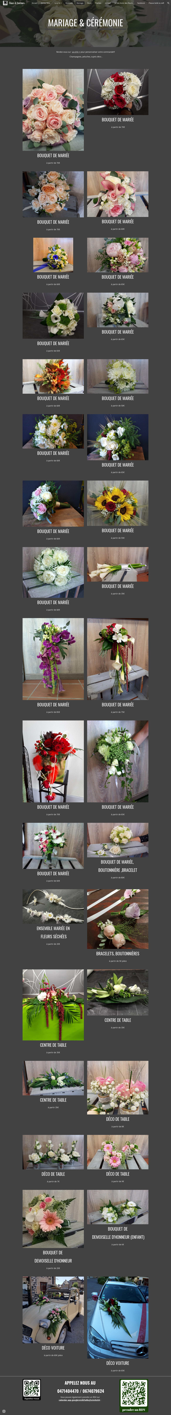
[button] (168, 3)
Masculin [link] (69, 3)
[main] (85, 23)
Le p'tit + (76, 52)
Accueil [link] (34, 3)
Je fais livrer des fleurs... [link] (124, 3)
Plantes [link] (98, 3)
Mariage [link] (80, 3)
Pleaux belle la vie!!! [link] (156, 3)
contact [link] (108, 3)
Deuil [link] (89, 3)
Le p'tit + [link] (58, 3)
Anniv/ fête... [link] (46, 3)
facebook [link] (141, 3)
